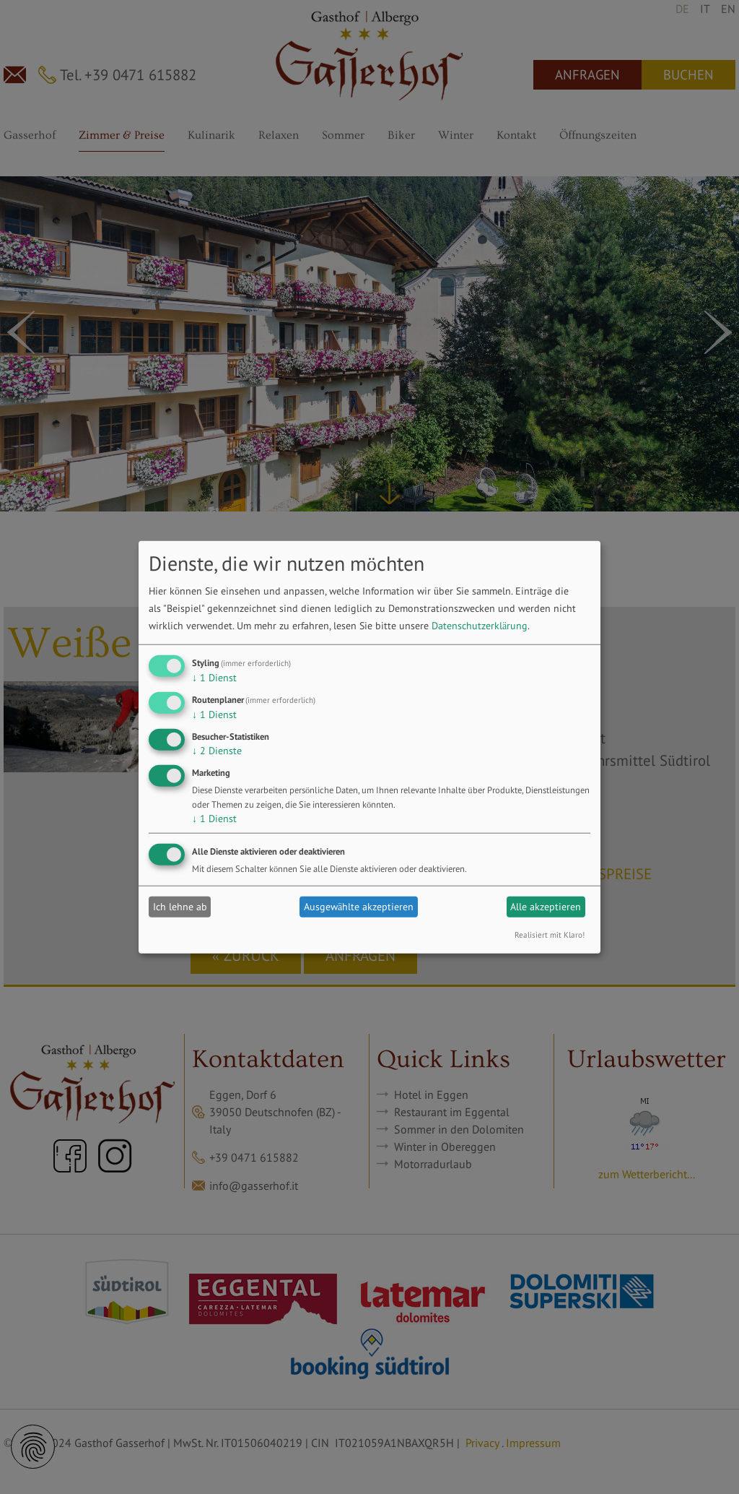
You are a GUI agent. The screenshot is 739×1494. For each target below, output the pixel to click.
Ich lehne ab (180, 906)
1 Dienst (214, 677)
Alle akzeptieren (545, 906)
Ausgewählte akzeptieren (359, 906)
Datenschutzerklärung (480, 625)
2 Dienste (217, 750)
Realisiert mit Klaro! (550, 934)
